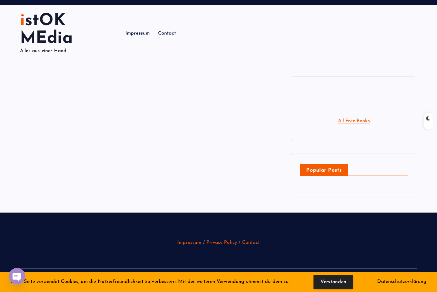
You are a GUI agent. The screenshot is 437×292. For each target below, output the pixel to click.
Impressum (137, 33)
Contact (167, 33)
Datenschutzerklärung (401, 281)
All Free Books (354, 121)
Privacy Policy (221, 242)
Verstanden (333, 282)
